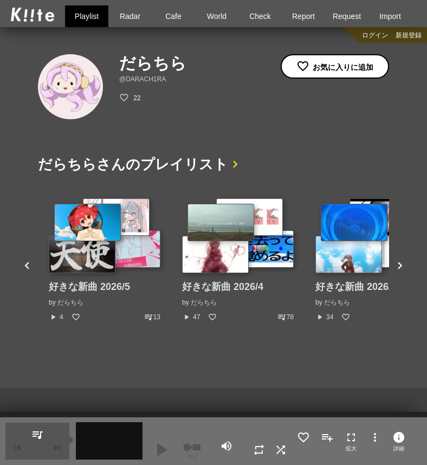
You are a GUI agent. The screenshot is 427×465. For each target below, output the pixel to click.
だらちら (70, 302)
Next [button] (400, 266)
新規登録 (409, 35)
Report (303, 16)
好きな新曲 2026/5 (89, 286)
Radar (130, 16)
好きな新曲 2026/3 (356, 286)
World (217, 16)
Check (260, 16)
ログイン (375, 35)
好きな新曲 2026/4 (222, 286)
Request (347, 16)
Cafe (173, 16)
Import (390, 16)
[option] (104, 260)
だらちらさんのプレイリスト (133, 164)
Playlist (87, 16)
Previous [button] (27, 266)
